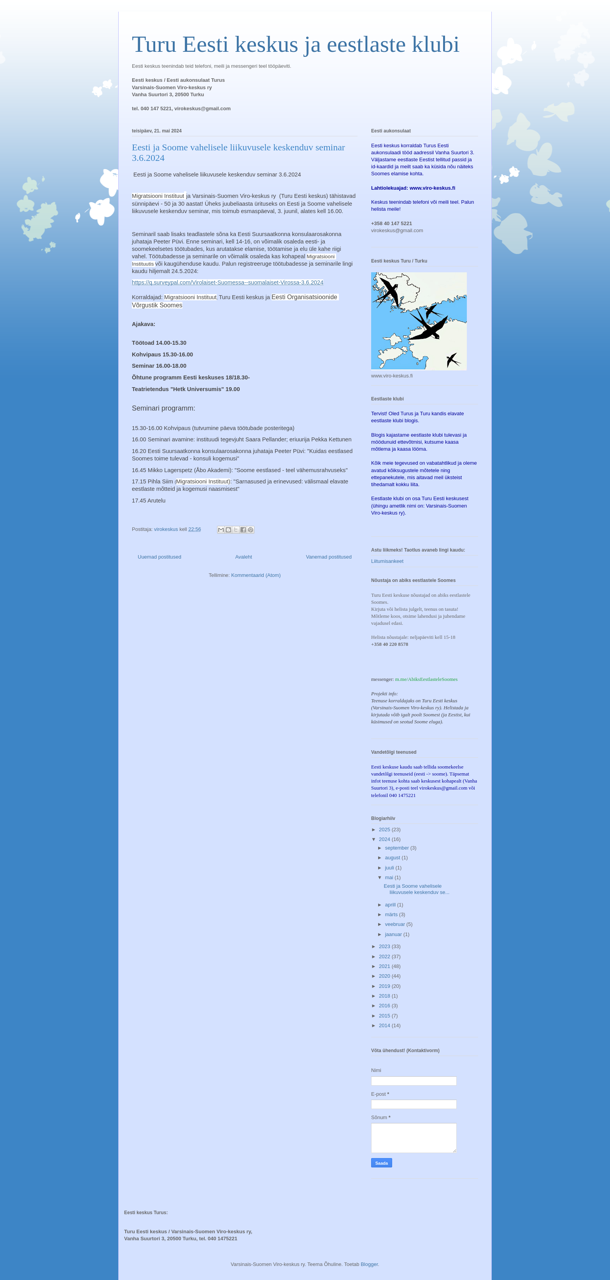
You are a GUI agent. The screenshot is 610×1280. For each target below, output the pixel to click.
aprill (391, 905)
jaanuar (394, 934)
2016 (385, 1005)
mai (390, 877)
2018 (385, 996)
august (393, 857)
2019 (385, 986)
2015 (385, 1016)
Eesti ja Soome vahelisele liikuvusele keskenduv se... (416, 889)
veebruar (396, 924)
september (397, 848)
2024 (385, 839)
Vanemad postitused (329, 557)
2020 (385, 976)
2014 (385, 1025)
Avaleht (243, 557)
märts (392, 914)
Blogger (369, 1264)
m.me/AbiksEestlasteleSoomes (426, 679)
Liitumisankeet (387, 561)
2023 (385, 946)
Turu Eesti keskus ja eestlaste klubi (296, 44)
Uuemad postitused (159, 557)
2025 (385, 829)
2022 (385, 956)
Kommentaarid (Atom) (255, 575)
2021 (385, 966)
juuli (390, 868)
